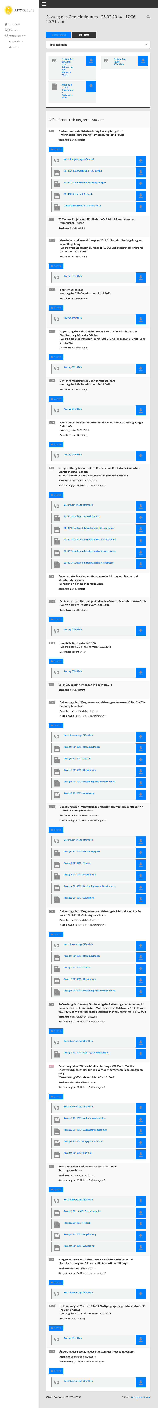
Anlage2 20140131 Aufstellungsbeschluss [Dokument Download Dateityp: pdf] (85, 1130)
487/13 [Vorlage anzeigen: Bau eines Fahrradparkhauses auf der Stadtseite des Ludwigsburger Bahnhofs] (57, 444)
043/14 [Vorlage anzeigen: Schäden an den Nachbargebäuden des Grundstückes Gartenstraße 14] (57, 619)
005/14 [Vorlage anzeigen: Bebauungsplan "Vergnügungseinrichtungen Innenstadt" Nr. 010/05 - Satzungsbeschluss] (57, 725)
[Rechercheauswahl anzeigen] (147, 17)
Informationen (58, 44)
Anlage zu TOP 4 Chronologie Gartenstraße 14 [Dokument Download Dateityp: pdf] (67, 91)
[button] (19, 36)
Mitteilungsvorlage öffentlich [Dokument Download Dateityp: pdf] (79, 159)
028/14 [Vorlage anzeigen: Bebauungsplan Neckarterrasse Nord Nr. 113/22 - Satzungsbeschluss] (57, 1189)
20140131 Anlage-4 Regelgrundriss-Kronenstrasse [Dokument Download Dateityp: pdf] (90, 551)
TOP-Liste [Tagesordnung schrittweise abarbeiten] (84, 34)
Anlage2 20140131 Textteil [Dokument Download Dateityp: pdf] (77, 758)
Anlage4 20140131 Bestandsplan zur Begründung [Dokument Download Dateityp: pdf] (89, 781)
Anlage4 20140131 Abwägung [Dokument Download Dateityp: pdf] (79, 1246)
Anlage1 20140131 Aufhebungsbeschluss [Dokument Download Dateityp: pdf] (85, 1118)
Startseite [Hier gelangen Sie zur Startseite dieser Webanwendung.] (12, 24)
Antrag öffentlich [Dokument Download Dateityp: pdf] (73, 276)
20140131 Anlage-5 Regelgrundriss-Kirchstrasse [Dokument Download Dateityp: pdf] (89, 563)
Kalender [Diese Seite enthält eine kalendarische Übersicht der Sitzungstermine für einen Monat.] (12, 29)
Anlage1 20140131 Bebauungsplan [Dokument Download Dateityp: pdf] (82, 1211)
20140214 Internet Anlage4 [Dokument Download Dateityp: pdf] (78, 194)
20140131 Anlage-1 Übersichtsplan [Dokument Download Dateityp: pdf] (82, 516)
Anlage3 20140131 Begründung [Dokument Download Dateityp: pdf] (80, 770)
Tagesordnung (58, 34)
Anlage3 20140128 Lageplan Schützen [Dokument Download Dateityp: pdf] (83, 1141)
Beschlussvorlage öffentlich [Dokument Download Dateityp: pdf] (78, 505)
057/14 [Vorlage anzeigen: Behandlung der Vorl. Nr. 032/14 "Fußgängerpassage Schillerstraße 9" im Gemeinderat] (57, 1328)
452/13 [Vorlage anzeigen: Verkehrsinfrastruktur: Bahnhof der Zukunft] (57, 399)
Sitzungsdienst (140, 1397)
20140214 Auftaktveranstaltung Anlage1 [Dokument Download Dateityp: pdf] (85, 182)
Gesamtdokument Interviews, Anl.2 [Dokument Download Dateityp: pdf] (82, 205)
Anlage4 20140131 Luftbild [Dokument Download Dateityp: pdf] (78, 1153)
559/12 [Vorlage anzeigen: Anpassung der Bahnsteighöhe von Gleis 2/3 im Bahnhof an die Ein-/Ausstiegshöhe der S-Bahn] (57, 357)
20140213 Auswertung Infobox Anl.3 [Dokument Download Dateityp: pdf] (83, 171)
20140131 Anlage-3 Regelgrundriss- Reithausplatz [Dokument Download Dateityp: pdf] (90, 539)
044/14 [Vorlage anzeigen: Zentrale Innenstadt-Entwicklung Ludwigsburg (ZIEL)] (57, 149)
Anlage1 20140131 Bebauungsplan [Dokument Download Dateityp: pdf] (82, 747)
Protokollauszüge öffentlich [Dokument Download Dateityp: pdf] (120, 62)
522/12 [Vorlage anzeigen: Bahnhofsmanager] (57, 307)
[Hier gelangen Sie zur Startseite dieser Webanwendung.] (19, 10)
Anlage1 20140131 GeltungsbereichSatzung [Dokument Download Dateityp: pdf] (86, 1052)
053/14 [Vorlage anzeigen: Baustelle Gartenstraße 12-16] (57, 661)
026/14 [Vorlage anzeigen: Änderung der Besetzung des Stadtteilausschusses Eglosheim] (57, 1371)
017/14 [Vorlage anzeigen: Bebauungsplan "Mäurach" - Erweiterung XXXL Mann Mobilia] (57, 1096)
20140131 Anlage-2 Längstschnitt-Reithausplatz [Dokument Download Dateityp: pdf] (89, 528)
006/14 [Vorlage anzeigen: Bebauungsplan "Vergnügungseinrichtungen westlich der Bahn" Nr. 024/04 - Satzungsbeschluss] (57, 829)
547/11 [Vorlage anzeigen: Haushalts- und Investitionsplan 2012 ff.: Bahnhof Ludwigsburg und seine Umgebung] (57, 266)
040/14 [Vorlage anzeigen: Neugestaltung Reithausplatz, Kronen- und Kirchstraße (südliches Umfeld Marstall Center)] (57, 494)
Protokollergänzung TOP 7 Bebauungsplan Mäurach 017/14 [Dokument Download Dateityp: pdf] (68, 67)
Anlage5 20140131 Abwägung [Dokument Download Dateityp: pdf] (79, 793)
